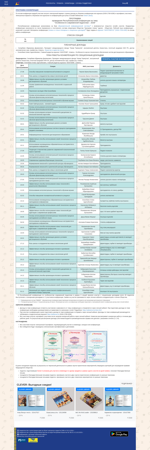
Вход (125, 3)
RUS (6, 4)
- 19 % (20, 415)
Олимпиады (69, 3)
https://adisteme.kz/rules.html (92, 310)
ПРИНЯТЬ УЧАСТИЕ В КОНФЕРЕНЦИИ (117, 59)
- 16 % (78, 415)
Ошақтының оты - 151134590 (56, 412)
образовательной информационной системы (74, 26)
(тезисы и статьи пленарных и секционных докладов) (66, 30)
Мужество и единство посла (54, 50)
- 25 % (49, 415)
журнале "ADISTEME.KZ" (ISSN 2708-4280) (112, 30)
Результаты (50, 3)
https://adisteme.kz (53, 314)
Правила (60, 3)
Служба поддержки (83, 3)
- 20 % (107, 415)
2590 (42, 418)
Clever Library (88, 15)
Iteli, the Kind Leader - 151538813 (87, 412)
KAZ (6, 2)
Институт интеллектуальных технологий (31, 436)
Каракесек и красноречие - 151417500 (117, 412)
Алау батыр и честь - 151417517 (28, 412)
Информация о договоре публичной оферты (33, 434)
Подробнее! (126, 384)
